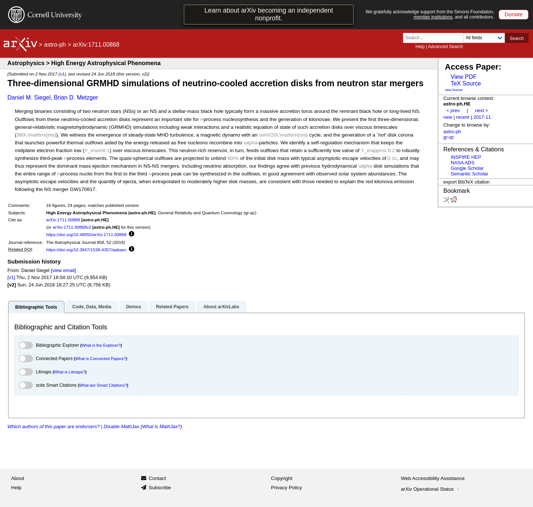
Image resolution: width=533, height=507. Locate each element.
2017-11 (482, 117)
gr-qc (449, 137)
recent (462, 117)
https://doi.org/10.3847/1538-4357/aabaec (86, 249)
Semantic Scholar (470, 174)
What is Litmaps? (69, 372)
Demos (133, 306)
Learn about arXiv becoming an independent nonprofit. (268, 14)
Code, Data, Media (91, 306)
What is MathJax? (161, 426)
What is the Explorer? (101, 345)
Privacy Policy (286, 487)
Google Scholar (467, 168)
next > (481, 110)
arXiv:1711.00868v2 (72, 227)
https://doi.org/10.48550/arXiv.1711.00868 (86, 234)
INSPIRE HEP (466, 157)
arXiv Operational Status (430, 489)
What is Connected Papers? (100, 358)
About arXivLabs (221, 306)
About (17, 478)
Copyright (281, 478)
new (447, 117)
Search (517, 38)
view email (63, 270)
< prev (453, 110)
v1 (62, 73)
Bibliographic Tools (36, 307)
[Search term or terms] (435, 38)
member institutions (432, 17)
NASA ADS (463, 162)
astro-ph (55, 44)
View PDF (463, 77)
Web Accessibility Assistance (433, 478)
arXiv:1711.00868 (63, 219)
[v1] (11, 277)
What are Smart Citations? (103, 385)
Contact (157, 478)
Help (420, 46)
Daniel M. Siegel (29, 97)
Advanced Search (445, 46)
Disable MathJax (121, 426)
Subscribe (160, 487)
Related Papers (172, 306)
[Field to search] (484, 38)
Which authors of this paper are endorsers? (53, 426)
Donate (513, 14)
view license (454, 90)
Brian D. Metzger (76, 97)
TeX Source (465, 83)
